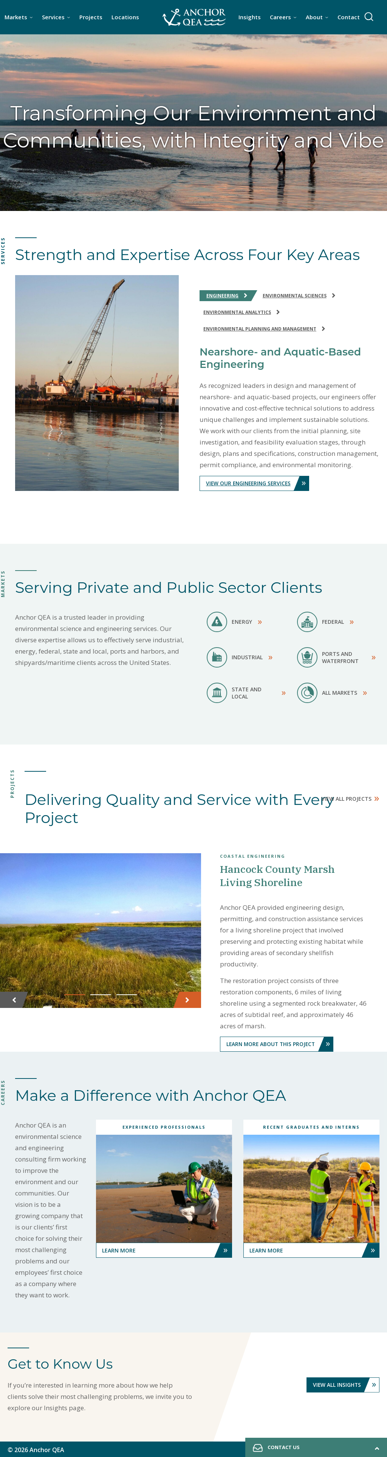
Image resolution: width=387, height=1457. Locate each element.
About (314, 17)
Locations (125, 17)
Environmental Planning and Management (265, 328)
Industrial (239, 657)
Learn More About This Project (281, 1043)
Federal (325, 622)
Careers (280, 17)
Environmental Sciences (300, 295)
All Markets (332, 693)
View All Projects (350, 797)
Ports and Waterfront (336, 657)
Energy (234, 622)
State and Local (246, 693)
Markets (16, 17)
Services (53, 17)
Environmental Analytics (243, 311)
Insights (249, 17)
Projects (90, 17)
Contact (348, 17)
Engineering (228, 295)
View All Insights (345, 1384)
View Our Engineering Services (259, 483)
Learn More (167, 1249)
